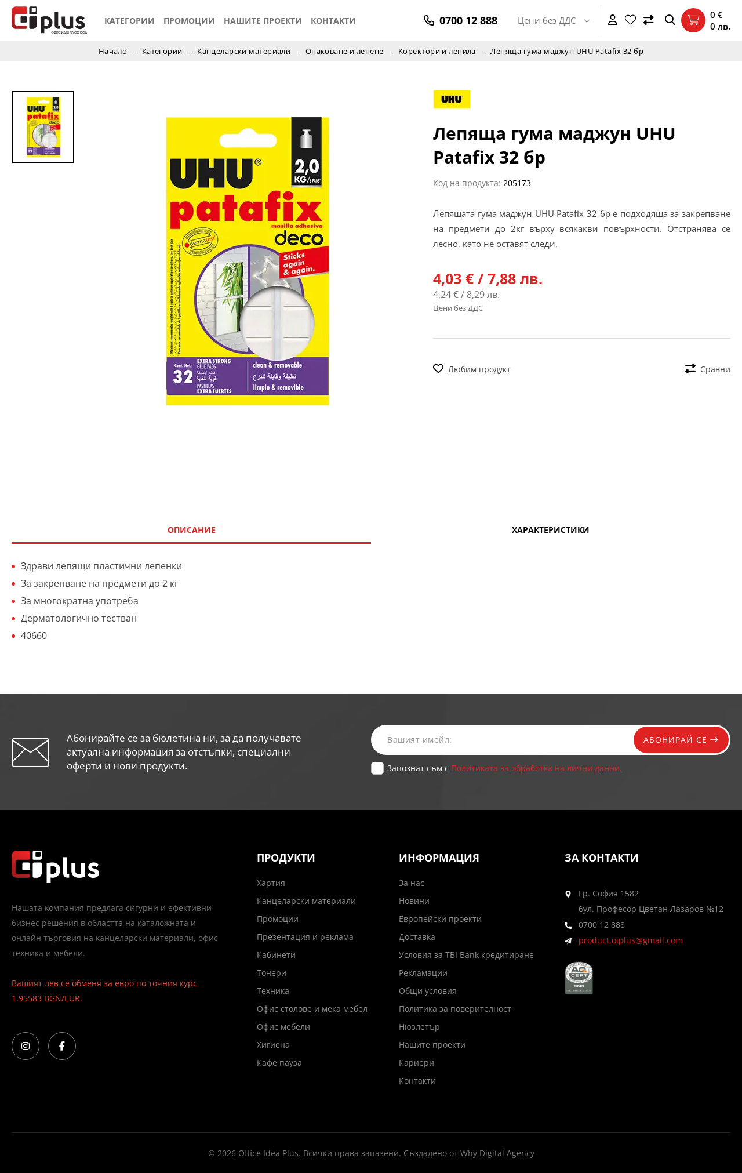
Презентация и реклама (305, 936)
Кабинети (276, 954)
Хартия (271, 882)
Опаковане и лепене (344, 51)
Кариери (416, 1062)
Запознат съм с (504, 768)
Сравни (707, 369)
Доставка (417, 936)
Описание (192, 529)
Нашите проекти (263, 20)
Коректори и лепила (438, 51)
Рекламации (423, 972)
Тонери (271, 972)
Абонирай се (679, 739)
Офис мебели (283, 1026)
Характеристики (551, 529)
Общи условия (428, 990)
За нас (411, 882)
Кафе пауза (279, 1062)
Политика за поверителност (455, 1008)
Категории (129, 20)
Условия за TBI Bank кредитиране (466, 954)
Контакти (333, 20)
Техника (273, 990)
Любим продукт (472, 369)
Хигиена (273, 1044)
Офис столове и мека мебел (312, 1008)
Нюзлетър (419, 1026)
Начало (111, 51)
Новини (414, 900)
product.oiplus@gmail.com (631, 940)
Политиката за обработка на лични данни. (536, 767)
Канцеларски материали (244, 51)
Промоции (189, 20)
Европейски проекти (440, 918)
